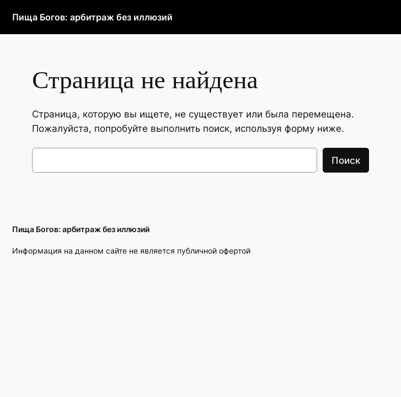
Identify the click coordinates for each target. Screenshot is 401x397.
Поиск (346, 160)
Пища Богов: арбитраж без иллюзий (92, 17)
